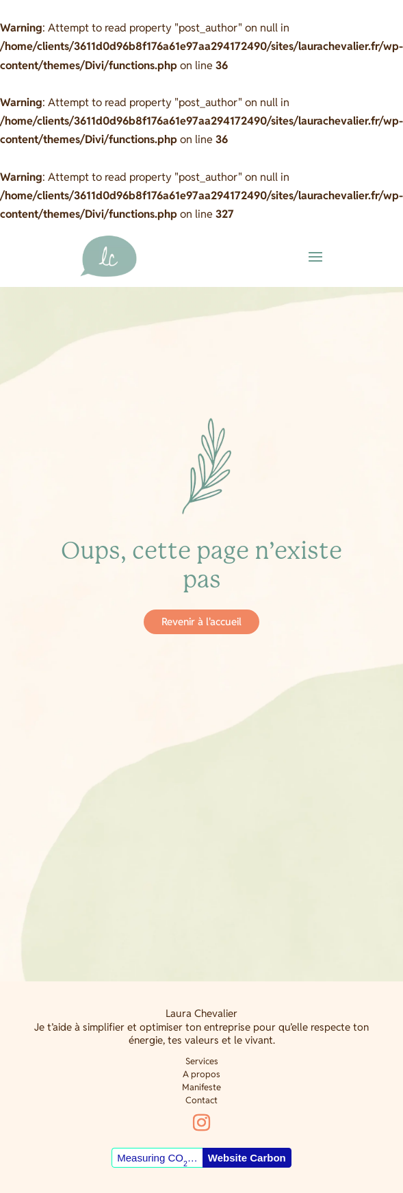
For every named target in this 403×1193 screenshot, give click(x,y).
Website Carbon (247, 1158)
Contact (201, 1100)
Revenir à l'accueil (201, 621)
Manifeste (201, 1087)
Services (201, 1061)
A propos (201, 1074)
